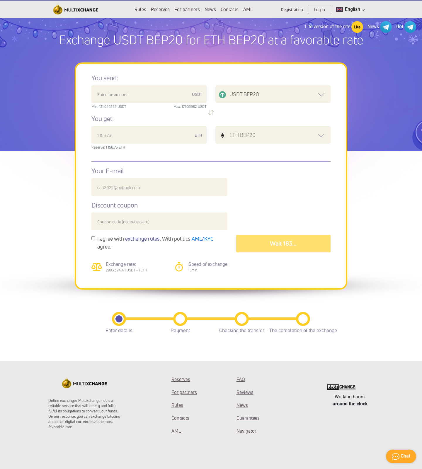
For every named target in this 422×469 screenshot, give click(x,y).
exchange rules (142, 238)
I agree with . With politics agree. (155, 242)
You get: (102, 118)
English (350, 9)
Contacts (230, 9)
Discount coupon (114, 205)
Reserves (160, 9)
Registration (292, 9)
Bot (406, 27)
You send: (104, 78)
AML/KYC (203, 238)
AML (248, 9)
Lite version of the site (334, 27)
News (210, 9)
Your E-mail (107, 170)
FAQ (240, 379)
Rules (140, 9)
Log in (319, 9)
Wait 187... (283, 243)
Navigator (246, 431)
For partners (187, 9)
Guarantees (248, 418)
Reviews (244, 392)
